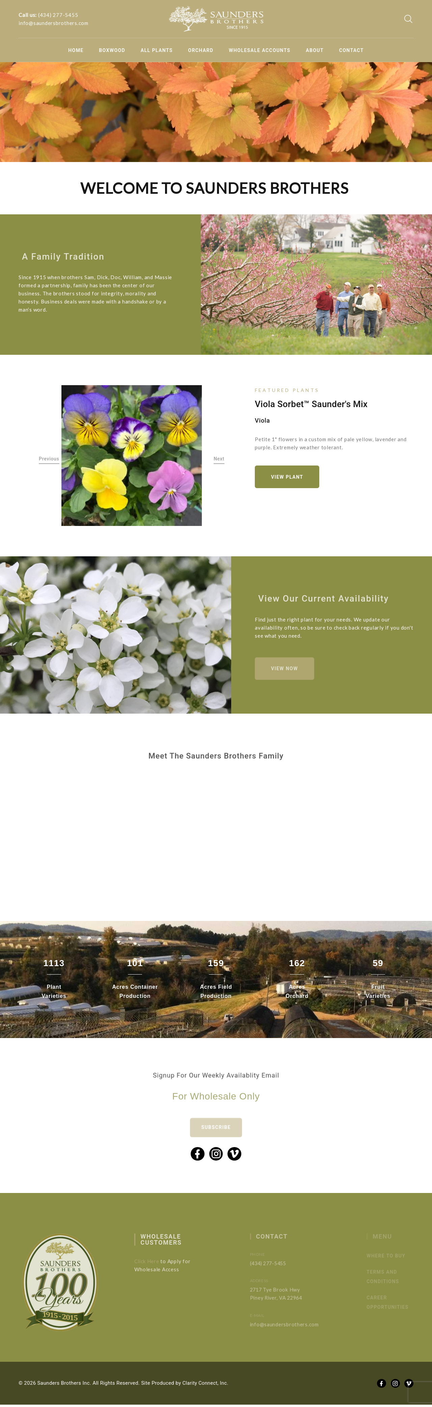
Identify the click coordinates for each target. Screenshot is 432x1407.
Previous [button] (49, 459)
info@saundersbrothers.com (53, 23)
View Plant (288, 477)
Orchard (200, 50)
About (315, 50)
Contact (351, 50)
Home (75, 50)
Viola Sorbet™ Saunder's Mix (311, 403)
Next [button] (219, 459)
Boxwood (112, 50)
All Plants (157, 50)
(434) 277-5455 (58, 15)
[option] (131, 455)
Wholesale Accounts (260, 50)
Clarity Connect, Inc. (206, 1385)
